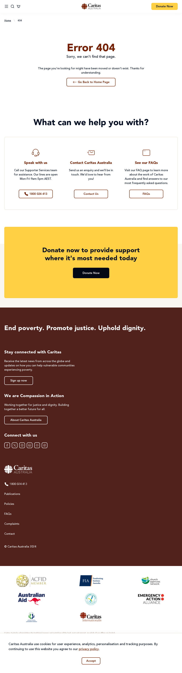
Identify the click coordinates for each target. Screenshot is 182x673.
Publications (12, 494)
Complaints (11, 524)
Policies (9, 504)
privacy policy (89, 649)
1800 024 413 (15, 484)
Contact (9, 534)
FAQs (7, 514)
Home (7, 20)
